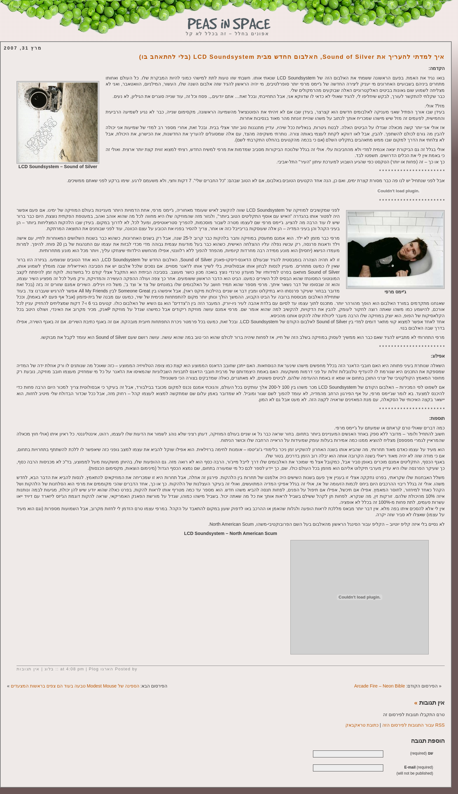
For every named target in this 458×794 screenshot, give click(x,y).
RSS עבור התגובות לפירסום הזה (413, 725)
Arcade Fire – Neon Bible (379, 685)
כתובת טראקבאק (361, 725)
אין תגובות (28, 669)
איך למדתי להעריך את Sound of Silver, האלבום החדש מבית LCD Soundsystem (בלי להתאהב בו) (292, 56)
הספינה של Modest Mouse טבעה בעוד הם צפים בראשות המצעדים (75, 685)
